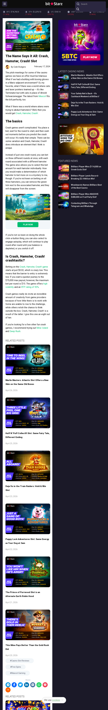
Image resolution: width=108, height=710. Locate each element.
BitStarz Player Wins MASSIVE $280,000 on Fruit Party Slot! (84, 195)
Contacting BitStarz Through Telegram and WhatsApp (84, 204)
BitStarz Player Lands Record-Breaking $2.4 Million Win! (85, 177)
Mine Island (42, 328)
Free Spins (16, 667)
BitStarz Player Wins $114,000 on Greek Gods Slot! (86, 168)
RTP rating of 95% (30, 287)
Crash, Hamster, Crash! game (34, 266)
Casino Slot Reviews (20, 661)
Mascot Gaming (18, 673)
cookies (56, 700)
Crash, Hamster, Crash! (27, 113)
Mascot (42, 96)
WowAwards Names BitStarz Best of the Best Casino (86, 186)
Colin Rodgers (20, 67)
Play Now (28, 224)
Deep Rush (15, 331)
